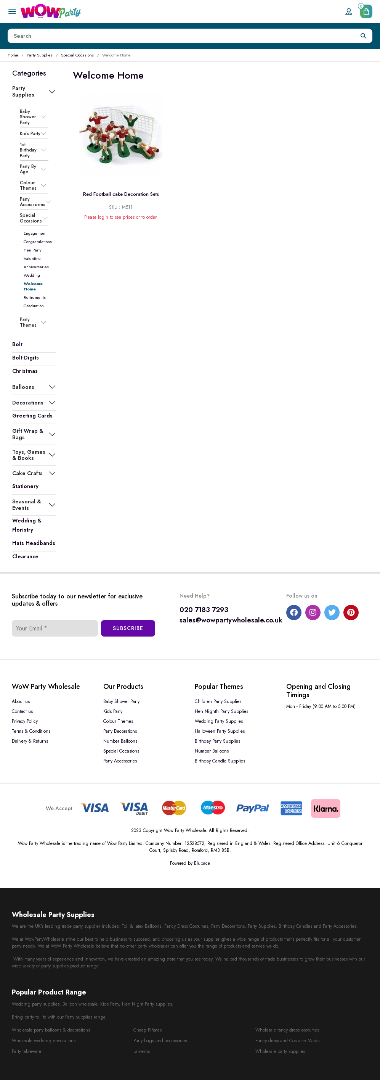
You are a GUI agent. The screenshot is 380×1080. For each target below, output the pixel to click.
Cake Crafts (27, 473)
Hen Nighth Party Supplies (221, 711)
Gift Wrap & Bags (27, 434)
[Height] (181, 36)
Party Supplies (40, 55)
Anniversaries (36, 266)
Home (13, 55)
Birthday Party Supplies (217, 741)
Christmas (25, 371)
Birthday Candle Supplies (220, 761)
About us (21, 701)
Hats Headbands (33, 543)
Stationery (25, 486)
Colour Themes (28, 185)
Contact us (22, 711)
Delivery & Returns (30, 741)
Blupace (202, 863)
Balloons (23, 387)
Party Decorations (120, 731)
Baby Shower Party (28, 117)
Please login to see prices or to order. (121, 217)
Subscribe (128, 628)
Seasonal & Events (26, 504)
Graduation (34, 305)
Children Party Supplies (218, 701)
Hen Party (33, 250)
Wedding (32, 275)
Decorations (27, 402)
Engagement (35, 233)
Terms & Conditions (31, 731)
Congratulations (38, 241)
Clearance (25, 556)
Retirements (35, 297)
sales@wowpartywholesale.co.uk (231, 620)
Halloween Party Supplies (220, 731)
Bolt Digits (25, 357)
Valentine (32, 258)
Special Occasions (77, 55)
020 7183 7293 (204, 610)
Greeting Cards (32, 415)
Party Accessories (32, 202)
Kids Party (30, 134)
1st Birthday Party (28, 150)
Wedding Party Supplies (219, 721)
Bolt (17, 344)
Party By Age (28, 169)
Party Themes (28, 322)
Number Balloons (120, 741)
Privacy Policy (25, 721)
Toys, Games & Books (28, 455)
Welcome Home (33, 286)
